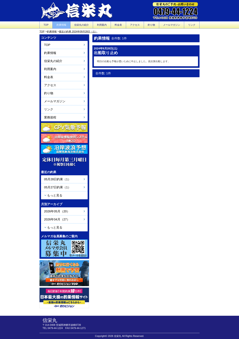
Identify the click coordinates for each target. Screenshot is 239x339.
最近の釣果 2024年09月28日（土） (82, 31)
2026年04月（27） (57, 219)
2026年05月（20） (57, 211)
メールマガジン (171, 25)
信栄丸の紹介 (81, 25)
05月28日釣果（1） (57, 179)
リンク (191, 25)
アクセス (135, 25)
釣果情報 (61, 25)
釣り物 (151, 25)
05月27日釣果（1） (57, 187)
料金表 (118, 25)
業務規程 (50, 117)
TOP (46, 25)
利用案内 (102, 25)
